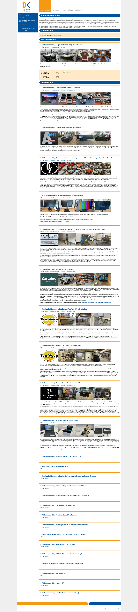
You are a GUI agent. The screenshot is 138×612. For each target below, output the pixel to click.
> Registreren (22, 24)
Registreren (78, 10)
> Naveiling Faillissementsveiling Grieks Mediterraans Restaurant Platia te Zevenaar (68, 476)
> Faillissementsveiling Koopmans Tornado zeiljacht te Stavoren (61, 45)
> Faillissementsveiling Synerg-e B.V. (52, 583)
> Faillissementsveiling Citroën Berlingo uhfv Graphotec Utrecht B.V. (63, 486)
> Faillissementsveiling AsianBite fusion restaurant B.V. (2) (59, 593)
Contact (64, 10)
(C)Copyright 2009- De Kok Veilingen (110, 608)
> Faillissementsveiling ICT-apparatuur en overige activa (59, 420)
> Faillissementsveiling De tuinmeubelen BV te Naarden (58, 515)
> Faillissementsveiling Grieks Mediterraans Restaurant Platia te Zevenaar (65, 495)
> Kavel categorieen (54, 47)
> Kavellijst (62, 47)
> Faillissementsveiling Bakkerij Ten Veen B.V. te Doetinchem (60, 345)
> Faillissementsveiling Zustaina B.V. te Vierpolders (57, 269)
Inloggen (70, 10)
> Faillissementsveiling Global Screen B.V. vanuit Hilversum (60, 88)
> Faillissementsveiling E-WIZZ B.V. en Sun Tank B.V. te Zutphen (62, 554)
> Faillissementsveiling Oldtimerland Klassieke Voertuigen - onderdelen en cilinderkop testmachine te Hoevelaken (77, 158)
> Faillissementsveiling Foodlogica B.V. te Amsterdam (58, 505)
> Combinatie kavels (70, 90)
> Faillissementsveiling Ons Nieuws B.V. (53, 573)
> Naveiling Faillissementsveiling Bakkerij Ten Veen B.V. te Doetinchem (63, 309)
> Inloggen (22, 17)
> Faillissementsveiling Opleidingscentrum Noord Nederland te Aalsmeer (64, 525)
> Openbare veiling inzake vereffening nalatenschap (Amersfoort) (61, 563)
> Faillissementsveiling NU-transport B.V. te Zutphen (57, 544)
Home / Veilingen (45, 10)
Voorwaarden (55, 10)
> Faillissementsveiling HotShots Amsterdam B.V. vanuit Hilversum (62, 383)
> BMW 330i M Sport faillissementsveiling (54, 466)
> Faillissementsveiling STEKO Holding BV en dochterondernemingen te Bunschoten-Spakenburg (72, 229)
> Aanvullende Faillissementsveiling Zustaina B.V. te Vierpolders (61, 195)
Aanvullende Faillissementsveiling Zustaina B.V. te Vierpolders (96, 302)
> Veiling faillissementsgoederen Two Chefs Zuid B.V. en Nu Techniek (63, 534)
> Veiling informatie (44, 47)
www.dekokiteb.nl (102, 23)
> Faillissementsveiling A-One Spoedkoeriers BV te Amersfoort (61, 127)
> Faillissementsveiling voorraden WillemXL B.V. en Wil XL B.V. (61, 456)
